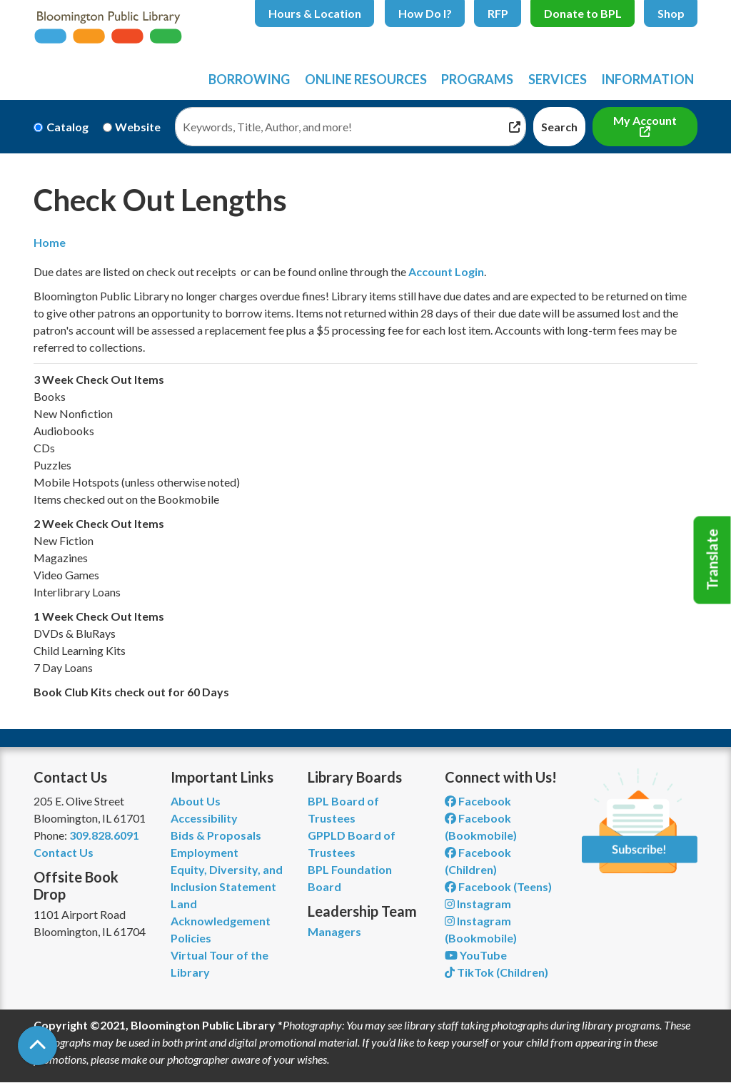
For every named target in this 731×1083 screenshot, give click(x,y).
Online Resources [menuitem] (366, 79)
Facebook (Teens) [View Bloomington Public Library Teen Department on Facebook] (498, 886)
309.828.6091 (104, 835)
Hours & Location (314, 13)
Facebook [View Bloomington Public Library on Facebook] (478, 801)
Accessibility (204, 818)
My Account (645, 120)
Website (138, 126)
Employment (204, 852)
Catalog (67, 126)
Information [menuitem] (647, 79)
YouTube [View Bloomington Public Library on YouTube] (476, 955)
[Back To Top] (37, 1045)
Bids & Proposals (216, 835)
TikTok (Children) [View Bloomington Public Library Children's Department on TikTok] (496, 972)
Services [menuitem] (557, 79)
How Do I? (425, 13)
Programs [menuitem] (477, 79)
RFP (498, 13)
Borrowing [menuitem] (249, 79)
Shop (671, 13)
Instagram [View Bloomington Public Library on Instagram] (478, 903)
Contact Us (64, 852)
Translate (712, 560)
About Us (196, 801)
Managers (334, 931)
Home (50, 242)
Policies (191, 938)
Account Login (446, 271)
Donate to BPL (583, 13)
